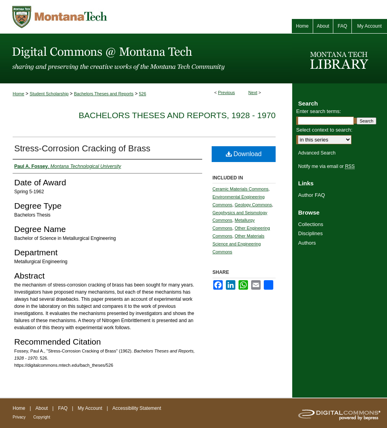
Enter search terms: (318, 111)
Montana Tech (95, 17)
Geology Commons (253, 204)
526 (142, 93)
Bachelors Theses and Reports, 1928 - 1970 (177, 115)
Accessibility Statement (137, 408)
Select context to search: (324, 130)
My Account (90, 408)
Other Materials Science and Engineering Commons (238, 244)
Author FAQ (311, 195)
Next (252, 92)
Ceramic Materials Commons (240, 189)
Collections (310, 224)
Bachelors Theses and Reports (103, 93)
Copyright (41, 417)
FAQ (63, 408)
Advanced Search (317, 153)
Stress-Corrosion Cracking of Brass (82, 148)
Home (18, 93)
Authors (307, 243)
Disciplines (310, 233)
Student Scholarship (49, 93)
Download (244, 154)
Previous (226, 92)
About (42, 408)
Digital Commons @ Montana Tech (146, 58)
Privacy (19, 417)
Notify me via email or (326, 166)
